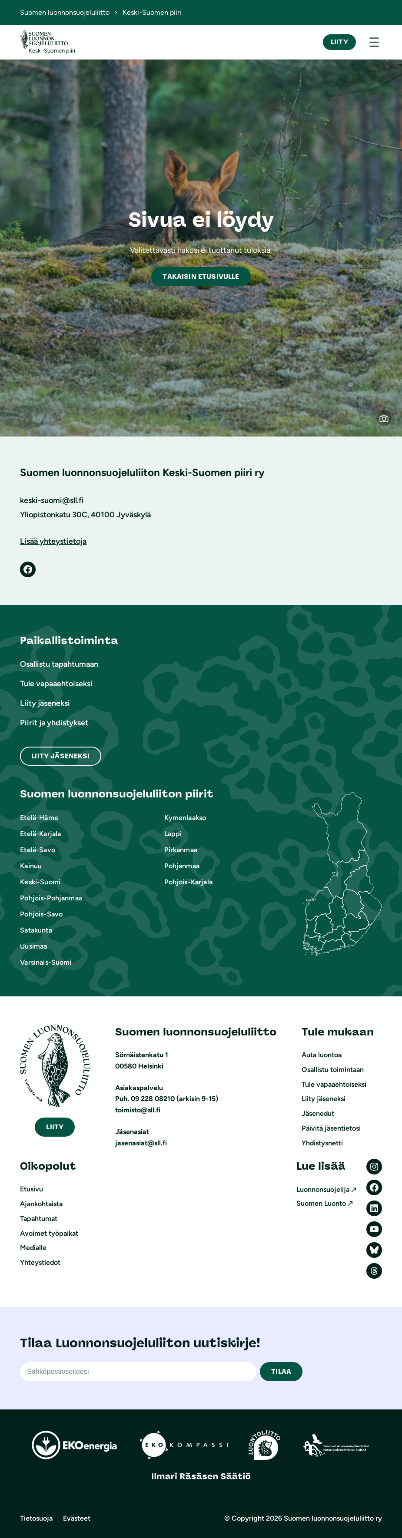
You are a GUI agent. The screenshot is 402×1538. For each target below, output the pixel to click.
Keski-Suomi (40, 882)
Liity (339, 42)
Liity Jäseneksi (60, 756)
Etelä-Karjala (40, 834)
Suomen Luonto (321, 1203)
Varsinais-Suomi (45, 962)
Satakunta (36, 930)
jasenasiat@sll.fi (141, 1143)
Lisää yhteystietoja (53, 541)
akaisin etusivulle (201, 276)
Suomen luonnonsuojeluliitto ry (333, 1518)
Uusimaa (33, 946)
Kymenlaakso (185, 818)
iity (54, 1127)
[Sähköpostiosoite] (138, 1371)
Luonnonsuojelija (322, 1189)
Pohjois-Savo (41, 914)
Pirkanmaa (180, 850)
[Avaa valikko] (374, 42)
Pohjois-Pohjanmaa (51, 898)
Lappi (173, 834)
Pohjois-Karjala (188, 882)
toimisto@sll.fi (137, 1110)
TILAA (281, 1371)
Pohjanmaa (181, 866)
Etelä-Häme (39, 818)
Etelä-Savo (37, 850)
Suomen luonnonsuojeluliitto (65, 12)
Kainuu (31, 866)
